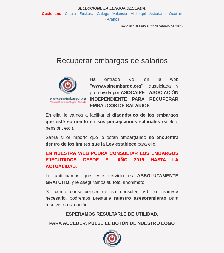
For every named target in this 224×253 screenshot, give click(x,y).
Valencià (120, 13)
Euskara (86, 13)
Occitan (175, 13)
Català (70, 13)
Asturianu (157, 13)
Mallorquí (138, 13)
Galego (103, 13)
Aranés (113, 19)
